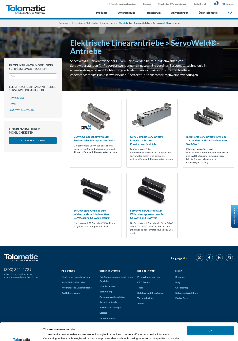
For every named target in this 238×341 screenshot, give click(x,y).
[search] (230, 13)
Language (176, 258)
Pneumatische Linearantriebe (76, 287)
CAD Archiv (143, 282)
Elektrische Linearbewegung (75, 277)
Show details (51, 334)
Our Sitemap (181, 287)
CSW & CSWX (16, 97)
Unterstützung (126, 12)
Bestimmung (105, 291)
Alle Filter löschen (33, 140)
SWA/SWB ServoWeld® (21, 110)
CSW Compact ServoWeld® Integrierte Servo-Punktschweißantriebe (146, 140)
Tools (140, 287)
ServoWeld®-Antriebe (73, 282)
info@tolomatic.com (29, 277)
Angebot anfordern (109, 302)
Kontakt (147, 4)
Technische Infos (145, 298)
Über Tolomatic (208, 12)
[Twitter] (199, 258)
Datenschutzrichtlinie (186, 292)
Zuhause (63, 23)
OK (210, 313)
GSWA (12, 104)
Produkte (101, 12)
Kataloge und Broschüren (150, 292)
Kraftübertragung (70, 292)
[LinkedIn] (219, 258)
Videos (140, 303)
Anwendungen (179, 12)
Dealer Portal (200, 4)
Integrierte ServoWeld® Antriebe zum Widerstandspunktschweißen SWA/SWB (206, 140)
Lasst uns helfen (234, 216)
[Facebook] (209, 258)
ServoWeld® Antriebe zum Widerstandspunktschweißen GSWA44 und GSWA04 (147, 214)
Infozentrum (153, 12)
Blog (177, 282)
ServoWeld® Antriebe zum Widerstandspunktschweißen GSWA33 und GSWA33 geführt (92, 214)
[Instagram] (229, 258)
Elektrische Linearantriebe (100, 23)
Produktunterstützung (148, 277)
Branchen (180, 277)
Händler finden (107, 286)
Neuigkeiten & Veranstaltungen (172, 4)
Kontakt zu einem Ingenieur (121, 4)
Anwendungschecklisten (112, 296)
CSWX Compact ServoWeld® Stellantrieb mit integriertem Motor (95, 138)
